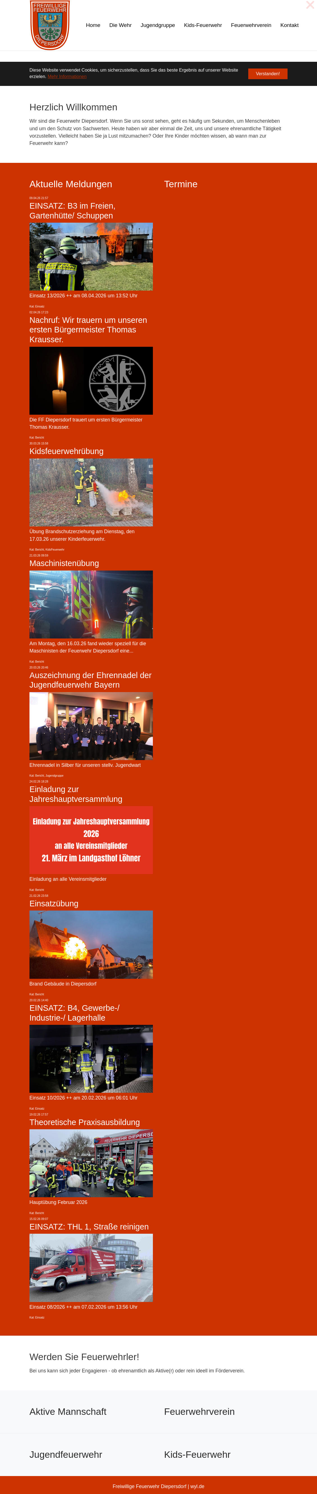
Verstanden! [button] (268, 73)
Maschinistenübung (64, 563)
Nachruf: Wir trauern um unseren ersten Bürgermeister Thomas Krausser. (88, 330)
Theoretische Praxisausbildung (84, 1122)
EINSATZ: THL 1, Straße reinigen (89, 1226)
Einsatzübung (54, 903)
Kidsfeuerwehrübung (66, 451)
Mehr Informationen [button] (67, 76)
